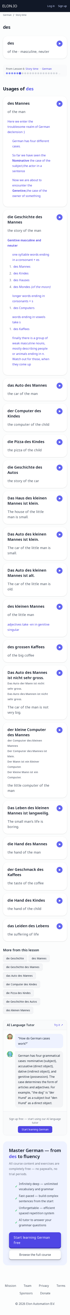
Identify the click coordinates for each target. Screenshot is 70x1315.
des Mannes (39, 958)
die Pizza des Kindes (18, 993)
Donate (45, 1293)
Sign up (62, 6)
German (7, 15)
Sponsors (26, 1293)
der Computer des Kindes (21, 984)
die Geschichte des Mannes (22, 967)
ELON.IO (9, 5)
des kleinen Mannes (18, 1010)
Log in (51, 6)
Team (27, 1286)
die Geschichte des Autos (21, 1001)
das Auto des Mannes (19, 975)
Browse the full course (35, 1255)
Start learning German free (32, 1240)
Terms (60, 1286)
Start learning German (35, 1129)
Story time (21, 15)
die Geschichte (15, 958)
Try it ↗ (58, 1025)
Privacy (44, 1286)
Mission (10, 1286)
